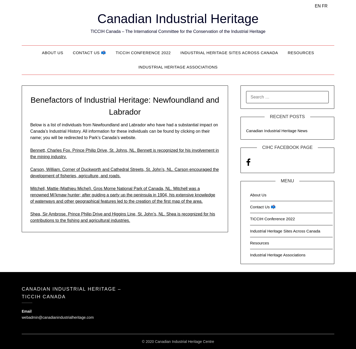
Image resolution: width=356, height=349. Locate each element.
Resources (301, 52)
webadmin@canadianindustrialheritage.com (58, 317)
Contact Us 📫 (89, 52)
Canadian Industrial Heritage (178, 19)
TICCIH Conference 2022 (143, 52)
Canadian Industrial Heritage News (277, 130)
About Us (52, 52)
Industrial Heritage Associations (177, 67)
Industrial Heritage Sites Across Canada (229, 52)
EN (318, 6)
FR (324, 6)
